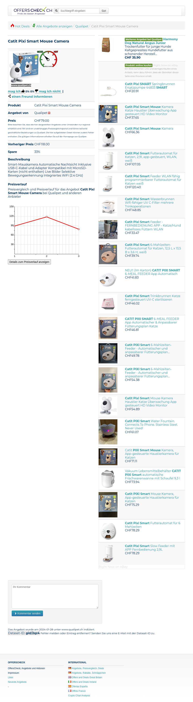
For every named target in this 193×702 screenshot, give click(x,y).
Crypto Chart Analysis (79, 695)
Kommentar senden (27, 613)
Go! (104, 10)
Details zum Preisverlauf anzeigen (29, 261)
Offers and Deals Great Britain (85, 677)
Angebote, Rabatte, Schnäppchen (87, 673)
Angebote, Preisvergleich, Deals (86, 668)
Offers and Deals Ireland (82, 682)
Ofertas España (78, 686)
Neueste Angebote (17, 682)
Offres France (77, 691)
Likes (10, 677)
